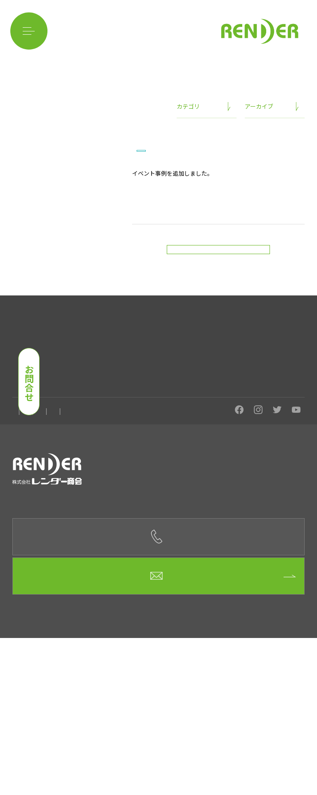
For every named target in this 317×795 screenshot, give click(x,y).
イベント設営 (156, 408)
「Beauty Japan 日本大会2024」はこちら (187, 249)
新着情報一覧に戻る (218, 310)
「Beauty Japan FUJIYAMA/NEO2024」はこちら (195, 238)
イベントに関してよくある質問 (47, 418)
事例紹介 (104, 418)
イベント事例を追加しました (196, 205)
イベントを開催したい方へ (99, 408)
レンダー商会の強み (34, 408)
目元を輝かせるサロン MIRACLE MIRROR (59, 491)
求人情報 (84, 523)
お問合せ (29, 383)
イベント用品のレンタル (210, 408)
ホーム (19, 523)
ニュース (187, 188)
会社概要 (51, 523)
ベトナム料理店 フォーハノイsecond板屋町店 (65, 455)
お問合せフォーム (159, 733)
